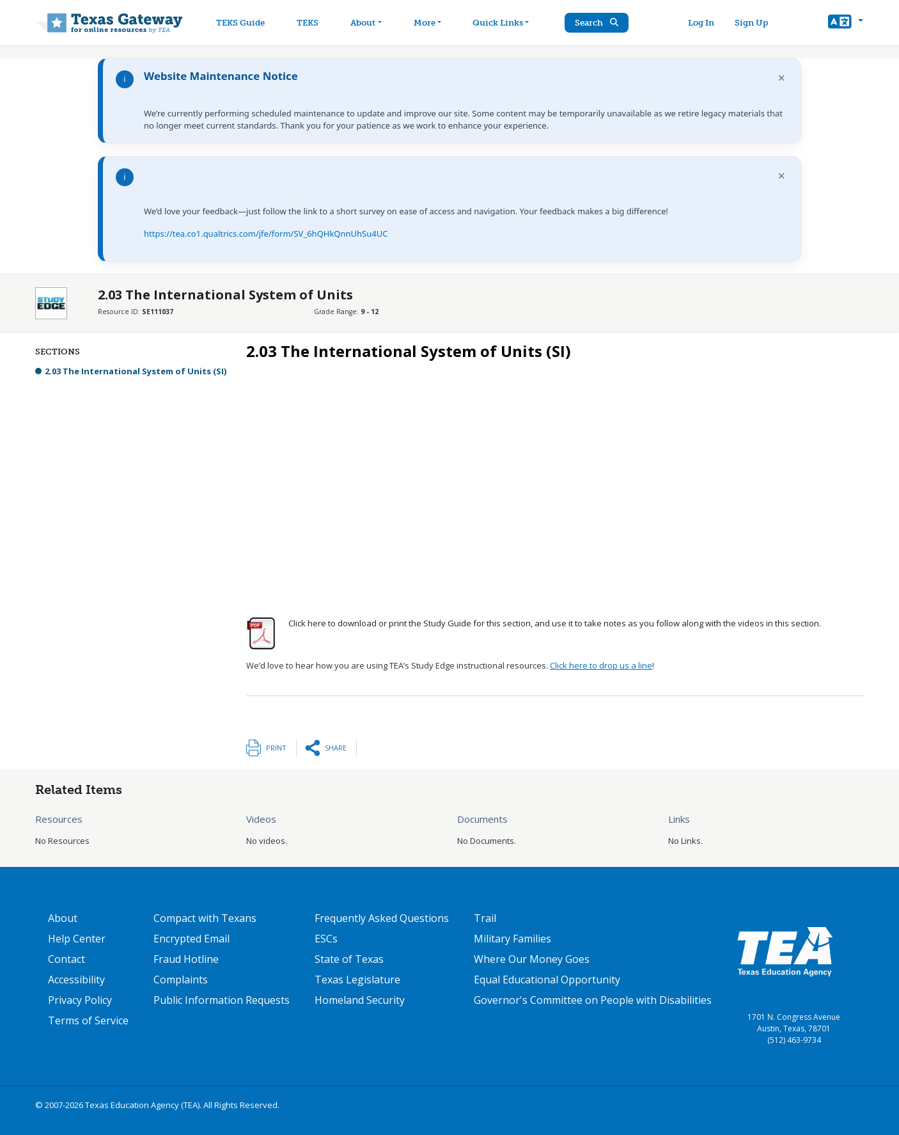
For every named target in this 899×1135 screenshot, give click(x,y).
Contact (66, 959)
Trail (485, 918)
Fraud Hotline (186, 959)
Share (336, 747)
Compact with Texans (204, 918)
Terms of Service (88, 1020)
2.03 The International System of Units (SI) (135, 371)
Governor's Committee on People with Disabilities (593, 1000)
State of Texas (349, 959)
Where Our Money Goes (532, 959)
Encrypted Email (191, 939)
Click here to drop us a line (601, 665)
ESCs (326, 939)
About (62, 918)
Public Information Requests (221, 1000)
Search (599, 23)
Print (276, 747)
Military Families (512, 939)
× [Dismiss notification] (781, 77)
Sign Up (752, 23)
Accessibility (76, 979)
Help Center (77, 939)
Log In (702, 23)
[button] (845, 23)
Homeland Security (360, 1000)
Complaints (180, 979)
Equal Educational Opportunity (547, 979)
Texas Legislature (357, 979)
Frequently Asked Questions (382, 918)
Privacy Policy (80, 1000)
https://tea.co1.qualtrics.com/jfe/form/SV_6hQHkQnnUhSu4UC (265, 233)
